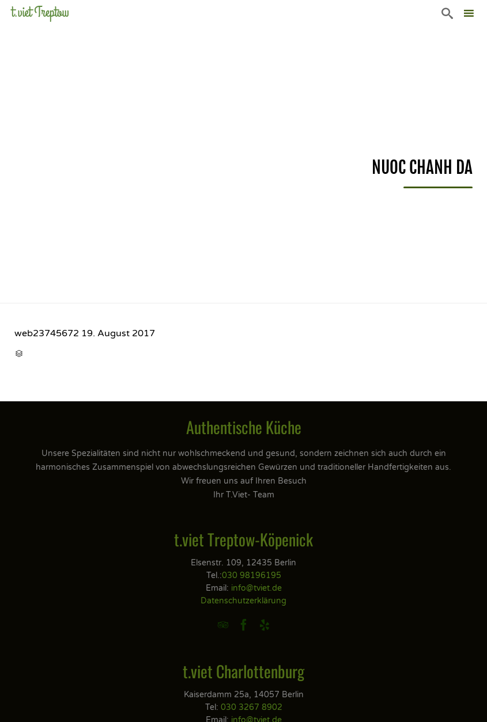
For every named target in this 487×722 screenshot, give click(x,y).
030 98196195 (251, 575)
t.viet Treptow (40, 12)
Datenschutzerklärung (243, 601)
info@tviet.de (256, 588)
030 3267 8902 (251, 707)
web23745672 (46, 333)
